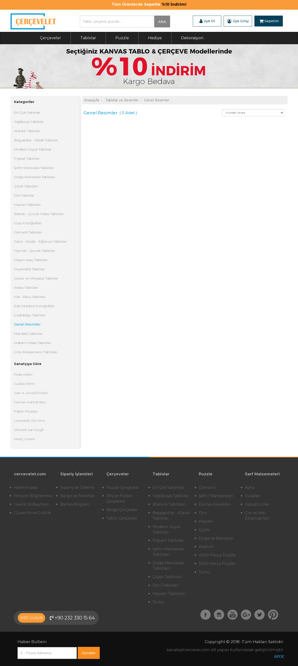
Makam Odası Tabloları (32, 343)
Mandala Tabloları (28, 333)
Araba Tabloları (26, 287)
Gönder (89, 653)
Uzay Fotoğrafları (28, 223)
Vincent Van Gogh (29, 430)
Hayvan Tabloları (27, 204)
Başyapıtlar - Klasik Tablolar (36, 140)
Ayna (250, 487)
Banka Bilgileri (75, 504)
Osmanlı (207, 487)
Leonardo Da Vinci (29, 420)
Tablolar (88, 38)
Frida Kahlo (23, 374)
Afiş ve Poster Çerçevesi (119, 498)
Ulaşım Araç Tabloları (31, 260)
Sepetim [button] (269, 21)
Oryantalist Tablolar (29, 269)
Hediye (155, 38)
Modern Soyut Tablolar (32, 149)
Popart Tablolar (26, 158)
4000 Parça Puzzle (217, 555)
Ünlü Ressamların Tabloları (35, 352)
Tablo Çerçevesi (121, 518)
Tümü (158, 602)
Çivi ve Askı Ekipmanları (257, 515)
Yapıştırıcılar (257, 504)
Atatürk (206, 546)
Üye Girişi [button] (238, 21)
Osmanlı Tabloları (28, 232)
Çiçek (204, 530)
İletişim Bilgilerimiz (33, 496)
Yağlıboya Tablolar (29, 122)
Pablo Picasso (26, 411)
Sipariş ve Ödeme (77, 487)
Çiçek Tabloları (26, 186)
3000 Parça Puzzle (217, 563)
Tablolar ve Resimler (122, 100)
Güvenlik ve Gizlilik (32, 513)
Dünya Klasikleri (215, 504)
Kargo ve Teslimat (77, 496)
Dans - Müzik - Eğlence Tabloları (40, 241)
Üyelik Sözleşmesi (31, 504)
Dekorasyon (192, 38)
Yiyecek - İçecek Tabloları (34, 251)
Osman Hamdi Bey (29, 402)
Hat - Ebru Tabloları (29, 297)
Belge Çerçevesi (122, 509)
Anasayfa (91, 100)
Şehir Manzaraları (216, 496)
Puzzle (122, 38)
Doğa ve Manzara (216, 538)
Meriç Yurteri (24, 439)
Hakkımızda (25, 487)
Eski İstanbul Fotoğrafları (34, 306)
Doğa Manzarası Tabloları (34, 177)
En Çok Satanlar (27, 112)
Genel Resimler (27, 324)
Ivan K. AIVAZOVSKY (31, 393)
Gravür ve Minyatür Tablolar (36, 278)
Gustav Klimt (24, 384)
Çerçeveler (50, 38)
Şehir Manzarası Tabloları (34, 168)
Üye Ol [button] (207, 21)
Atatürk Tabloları (27, 131)
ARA (162, 21)
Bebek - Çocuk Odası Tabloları (39, 214)
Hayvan (206, 521)
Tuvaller (252, 496)
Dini (203, 513)
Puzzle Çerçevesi (122, 487)
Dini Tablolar (24, 195)
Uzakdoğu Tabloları (29, 315)
